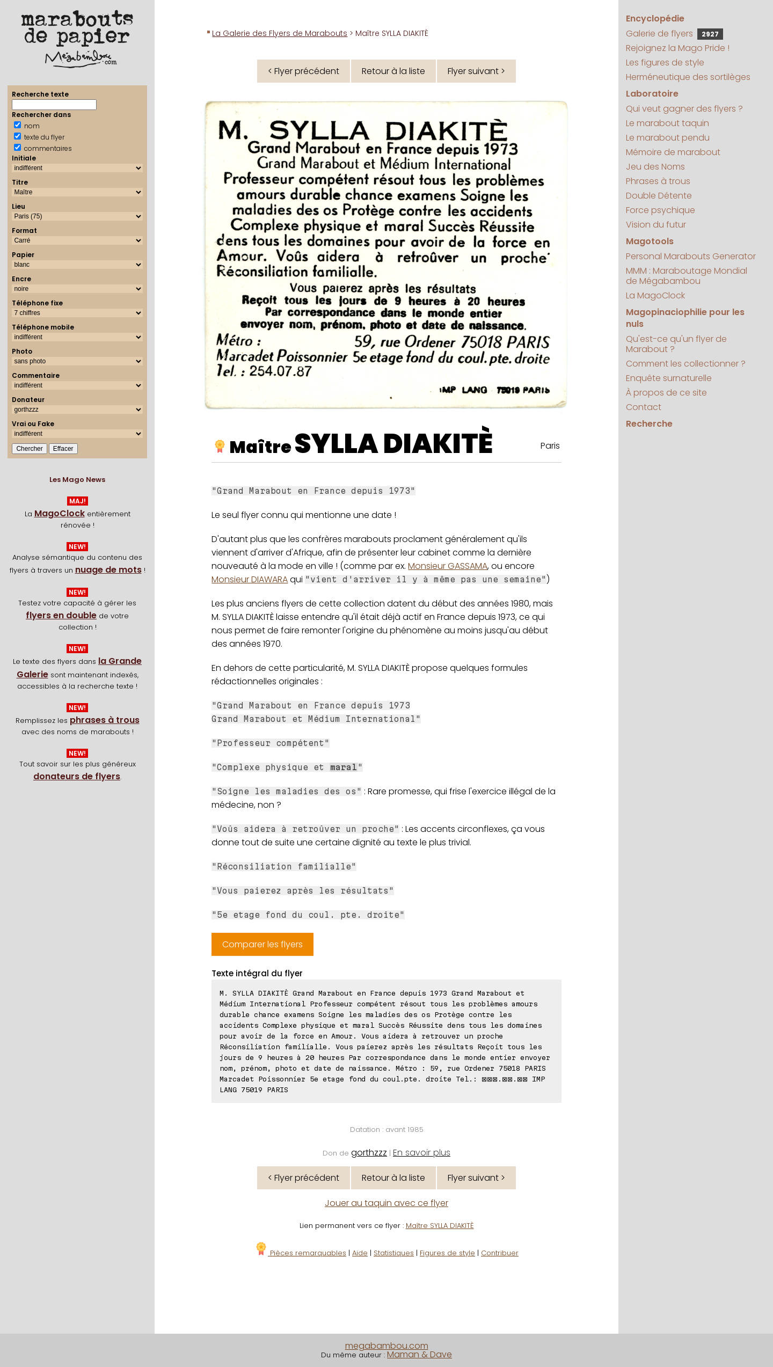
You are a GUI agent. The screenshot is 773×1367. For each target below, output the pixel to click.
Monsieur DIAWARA (250, 579)
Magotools (650, 241)
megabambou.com (386, 1346)
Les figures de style (665, 62)
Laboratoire (652, 93)
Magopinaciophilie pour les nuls (685, 318)
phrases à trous (105, 720)
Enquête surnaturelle (669, 378)
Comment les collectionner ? (686, 363)
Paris (550, 446)
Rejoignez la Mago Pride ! (678, 48)
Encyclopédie (655, 18)
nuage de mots (108, 570)
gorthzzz (369, 1152)
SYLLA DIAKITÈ (393, 444)
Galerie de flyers (674, 33)
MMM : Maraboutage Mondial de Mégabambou (686, 276)
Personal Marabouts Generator (691, 256)
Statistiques (394, 1253)
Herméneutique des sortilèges (688, 77)
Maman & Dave (419, 1354)
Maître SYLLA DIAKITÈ (440, 1225)
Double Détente (659, 195)
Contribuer (500, 1253)
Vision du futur (656, 224)
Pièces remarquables (300, 1253)
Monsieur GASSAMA (447, 566)
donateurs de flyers (76, 776)
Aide (360, 1253)
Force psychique (660, 210)
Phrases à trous (658, 181)
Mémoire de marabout (673, 152)
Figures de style (447, 1253)
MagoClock (59, 513)
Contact (643, 407)
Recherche (649, 424)
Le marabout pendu (668, 137)
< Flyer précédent (303, 71)
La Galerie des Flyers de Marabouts (279, 33)
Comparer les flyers (262, 944)
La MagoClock (655, 295)
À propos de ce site (666, 392)
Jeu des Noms (655, 166)
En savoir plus (421, 1152)
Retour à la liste (393, 71)
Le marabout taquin (667, 123)
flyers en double (61, 615)
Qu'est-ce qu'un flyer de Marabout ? (676, 344)
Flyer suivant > (476, 71)
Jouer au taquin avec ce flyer (386, 1203)
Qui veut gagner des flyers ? (684, 109)
